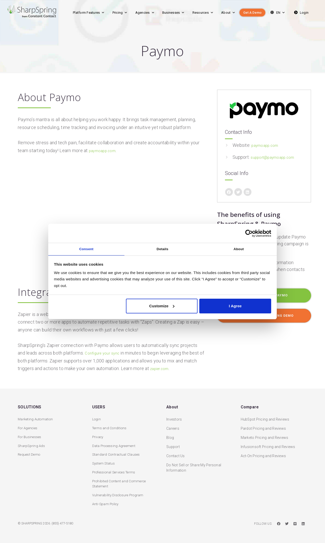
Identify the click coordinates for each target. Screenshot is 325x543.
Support (173, 444)
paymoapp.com (104, 150)
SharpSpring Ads (32, 444)
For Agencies (29, 425)
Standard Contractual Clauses (117, 453)
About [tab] (239, 249)
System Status (104, 462)
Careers (172, 425)
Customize (162, 307)
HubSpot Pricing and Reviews (265, 416)
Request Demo (30, 453)
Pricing (120, 12)
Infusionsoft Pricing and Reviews (268, 444)
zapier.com (161, 368)
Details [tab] (162, 249)
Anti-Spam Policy (106, 504)
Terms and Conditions (110, 425)
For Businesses (31, 435)
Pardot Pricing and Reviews (263, 425)
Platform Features (89, 12)
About (228, 12)
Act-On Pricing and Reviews (263, 453)
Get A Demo (252, 12)
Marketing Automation (36, 416)
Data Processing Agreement (115, 444)
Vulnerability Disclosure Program (119, 495)
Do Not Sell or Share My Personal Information (193, 464)
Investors (174, 416)
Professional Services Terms (116, 471)
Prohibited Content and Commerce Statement (120, 483)
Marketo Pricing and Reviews (264, 435)
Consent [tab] (86, 249)
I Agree (235, 307)
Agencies (145, 12)
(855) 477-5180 (64, 524)
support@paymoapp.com (276, 157)
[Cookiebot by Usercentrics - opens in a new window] (249, 232)
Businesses (173, 12)
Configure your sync (105, 353)
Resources (203, 12)
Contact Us (175, 453)
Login (301, 12)
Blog (170, 435)
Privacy (98, 435)
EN (277, 12)
